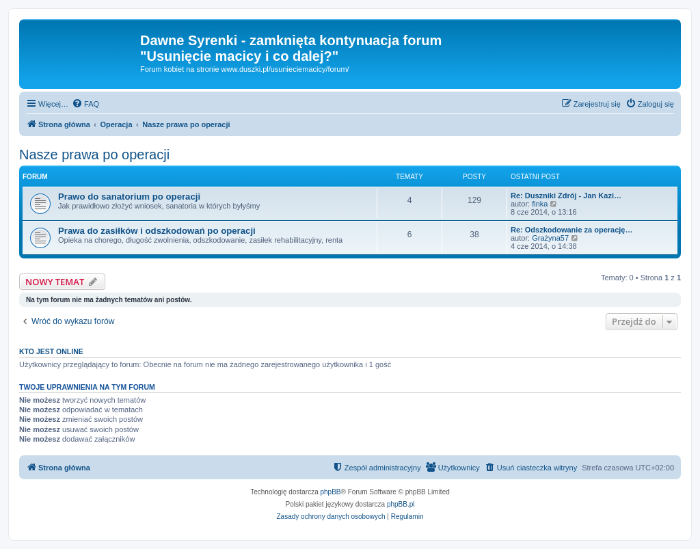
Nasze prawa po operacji (94, 154)
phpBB (331, 492)
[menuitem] (85, 104)
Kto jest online (51, 351)
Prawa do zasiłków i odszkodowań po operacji (157, 231)
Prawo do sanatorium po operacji (129, 196)
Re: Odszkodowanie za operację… (572, 230)
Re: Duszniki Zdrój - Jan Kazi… (566, 195)
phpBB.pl (401, 504)
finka (540, 204)
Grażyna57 (550, 238)
